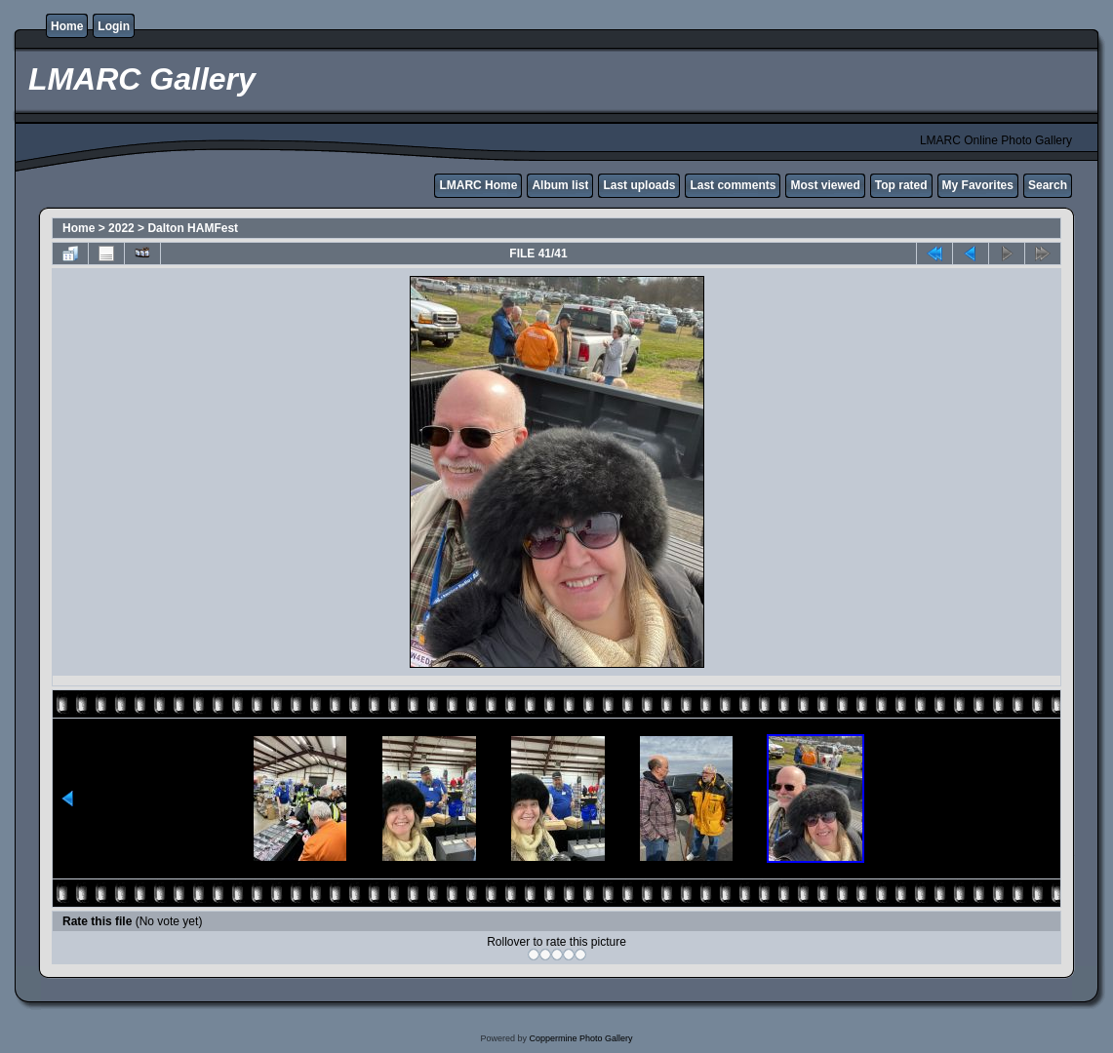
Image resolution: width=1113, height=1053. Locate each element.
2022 (121, 228)
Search (1047, 185)
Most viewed (824, 185)
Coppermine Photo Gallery (580, 1038)
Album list (560, 185)
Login (114, 26)
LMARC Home (478, 185)
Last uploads (639, 185)
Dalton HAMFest (192, 228)
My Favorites (978, 185)
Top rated (901, 185)
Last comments (732, 185)
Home (67, 26)
